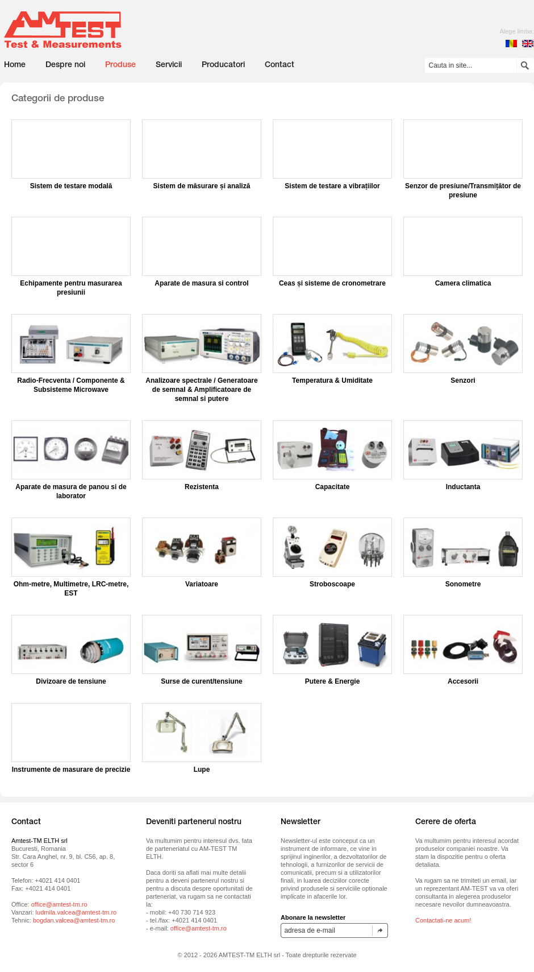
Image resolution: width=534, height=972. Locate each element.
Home (15, 65)
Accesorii (463, 681)
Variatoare (201, 584)
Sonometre (463, 584)
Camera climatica (463, 283)
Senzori (462, 380)
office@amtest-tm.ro (59, 904)
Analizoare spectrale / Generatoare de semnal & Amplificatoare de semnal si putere (201, 390)
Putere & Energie (332, 681)
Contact (279, 65)
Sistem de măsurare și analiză (202, 186)
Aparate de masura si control (201, 283)
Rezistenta (202, 487)
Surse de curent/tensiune (201, 681)
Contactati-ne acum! (443, 920)
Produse (120, 65)
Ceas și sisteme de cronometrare (332, 283)
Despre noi (65, 65)
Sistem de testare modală (71, 186)
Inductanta (463, 487)
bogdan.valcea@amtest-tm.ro (74, 920)
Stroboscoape (332, 584)
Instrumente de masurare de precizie (71, 770)
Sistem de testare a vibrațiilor (332, 186)
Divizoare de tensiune (71, 681)
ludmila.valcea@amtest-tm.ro (76, 912)
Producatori (223, 65)
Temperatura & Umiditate (332, 380)
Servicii (169, 65)
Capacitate (332, 487)
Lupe (202, 770)
